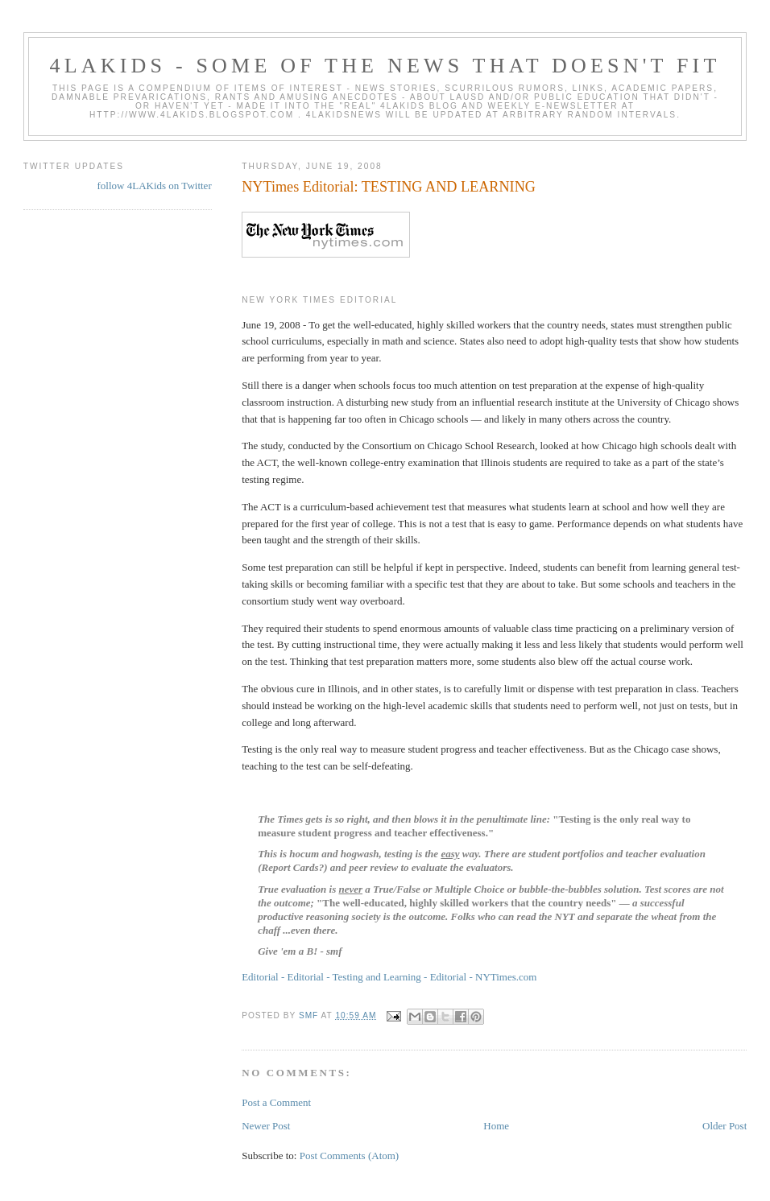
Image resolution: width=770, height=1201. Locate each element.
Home (496, 1126)
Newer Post (266, 1126)
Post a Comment (276, 1102)
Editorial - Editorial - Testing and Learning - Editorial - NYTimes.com (389, 977)
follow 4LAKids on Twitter (154, 186)
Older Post (724, 1126)
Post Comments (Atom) (349, 1155)
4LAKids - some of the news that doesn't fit (384, 65)
